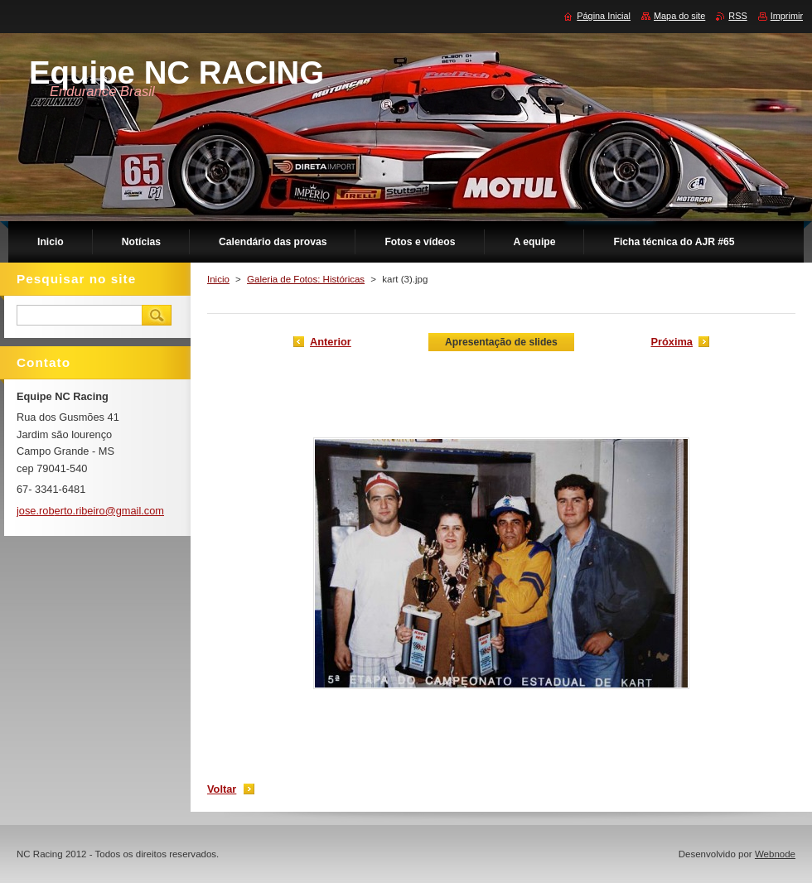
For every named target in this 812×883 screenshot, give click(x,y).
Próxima (671, 341)
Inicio (218, 279)
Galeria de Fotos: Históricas (306, 279)
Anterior (330, 341)
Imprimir (787, 16)
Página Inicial (604, 16)
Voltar (221, 789)
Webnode (775, 854)
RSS (737, 16)
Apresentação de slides (501, 342)
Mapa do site (679, 16)
